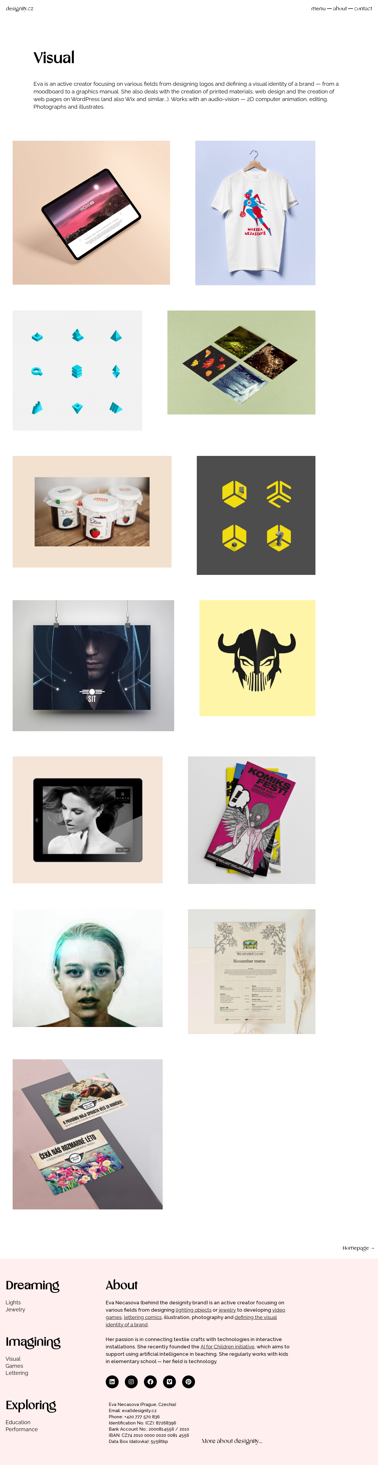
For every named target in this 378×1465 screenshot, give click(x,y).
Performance (22, 1429)
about (340, 8)
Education (18, 1422)
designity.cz (19, 8)
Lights (13, 1302)
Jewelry (15, 1309)
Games (14, 1366)
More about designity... (232, 1441)
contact (363, 8)
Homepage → (359, 1248)
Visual (13, 1359)
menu (318, 8)
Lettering (17, 1373)
